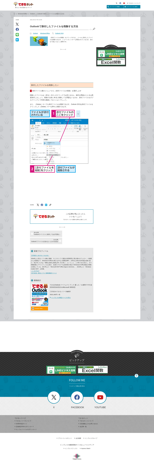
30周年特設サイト (21, 416)
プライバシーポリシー (64, 431)
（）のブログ (35, 264)
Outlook (32, 14)
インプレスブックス (70, 441)
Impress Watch (85, 441)
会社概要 (77, 431)
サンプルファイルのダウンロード (26, 422)
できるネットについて (133, 3)
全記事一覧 (82, 419)
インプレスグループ (90, 431)
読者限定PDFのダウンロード (24, 419)
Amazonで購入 (39, 301)
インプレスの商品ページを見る (60, 290)
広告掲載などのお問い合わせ (88, 416)
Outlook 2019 (59, 33)
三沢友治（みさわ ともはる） (40, 248)
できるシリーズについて (23, 414)
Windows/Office (22, 14)
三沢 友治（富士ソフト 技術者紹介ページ (44, 266)
